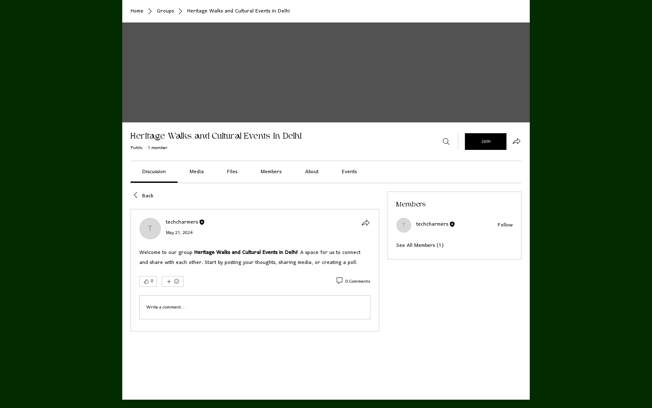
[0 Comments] (352, 282)
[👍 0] (148, 281)
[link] (154, 171)
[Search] (446, 141)
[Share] (365, 223)
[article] (255, 270)
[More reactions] (173, 281)
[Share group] (516, 141)
